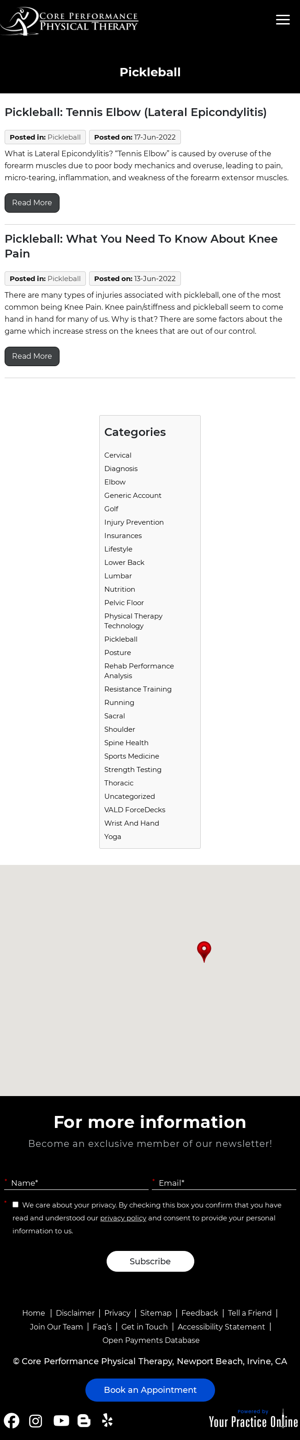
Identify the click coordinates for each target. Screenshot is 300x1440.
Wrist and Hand (131, 823)
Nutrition (119, 589)
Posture (117, 652)
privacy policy (123, 1217)
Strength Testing (133, 769)
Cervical (118, 455)
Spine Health (126, 742)
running (119, 702)
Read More (32, 202)
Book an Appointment (150, 1390)
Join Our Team (56, 1327)
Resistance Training (138, 689)
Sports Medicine (131, 756)
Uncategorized (129, 796)
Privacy (117, 1313)
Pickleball (64, 137)
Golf (111, 508)
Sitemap (156, 1313)
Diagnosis (121, 468)
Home (33, 1313)
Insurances (123, 535)
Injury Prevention (134, 522)
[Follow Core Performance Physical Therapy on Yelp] (109, 1420)
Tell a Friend (250, 1313)
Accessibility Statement (221, 1327)
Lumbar (118, 575)
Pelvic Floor (124, 602)
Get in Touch (144, 1327)
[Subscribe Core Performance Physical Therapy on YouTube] (60, 1420)
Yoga (112, 836)
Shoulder (119, 729)
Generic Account (133, 495)
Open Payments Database (151, 1340)
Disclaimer (75, 1313)
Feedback (199, 1313)
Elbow (115, 482)
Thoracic (118, 782)
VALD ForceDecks (134, 809)
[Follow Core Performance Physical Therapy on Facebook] (11, 1420)
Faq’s (102, 1327)
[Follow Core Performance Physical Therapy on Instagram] (35, 1420)
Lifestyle (118, 549)
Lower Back (124, 562)
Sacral (114, 715)
